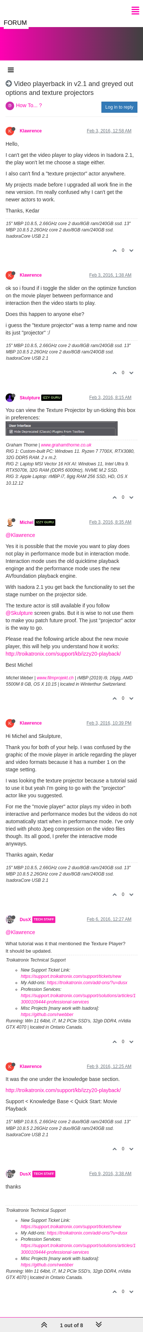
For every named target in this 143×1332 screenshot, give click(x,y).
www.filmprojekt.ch (55, 677)
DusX (25, 919)
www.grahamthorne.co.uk (66, 445)
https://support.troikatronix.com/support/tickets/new (71, 976)
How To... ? (29, 105)
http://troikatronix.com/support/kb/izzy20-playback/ (63, 654)
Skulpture (30, 397)
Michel (26, 522)
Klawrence (31, 130)
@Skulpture (19, 613)
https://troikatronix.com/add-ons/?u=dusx (87, 982)
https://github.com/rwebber (47, 1014)
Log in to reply (119, 107)
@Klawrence (20, 535)
